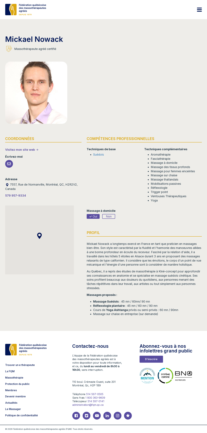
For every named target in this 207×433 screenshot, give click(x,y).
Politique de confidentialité (21, 415)
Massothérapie (14, 377)
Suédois (98, 154)
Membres (11, 390)
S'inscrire (151, 359)
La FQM (10, 371)
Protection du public (17, 384)
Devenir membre (15, 396)
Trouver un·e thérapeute (20, 365)
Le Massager (13, 409)
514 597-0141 (96, 401)
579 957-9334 (15, 195)
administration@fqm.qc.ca (88, 404)
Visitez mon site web (20, 149)
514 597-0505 (94, 394)
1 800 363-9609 (95, 397)
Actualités (11, 402)
